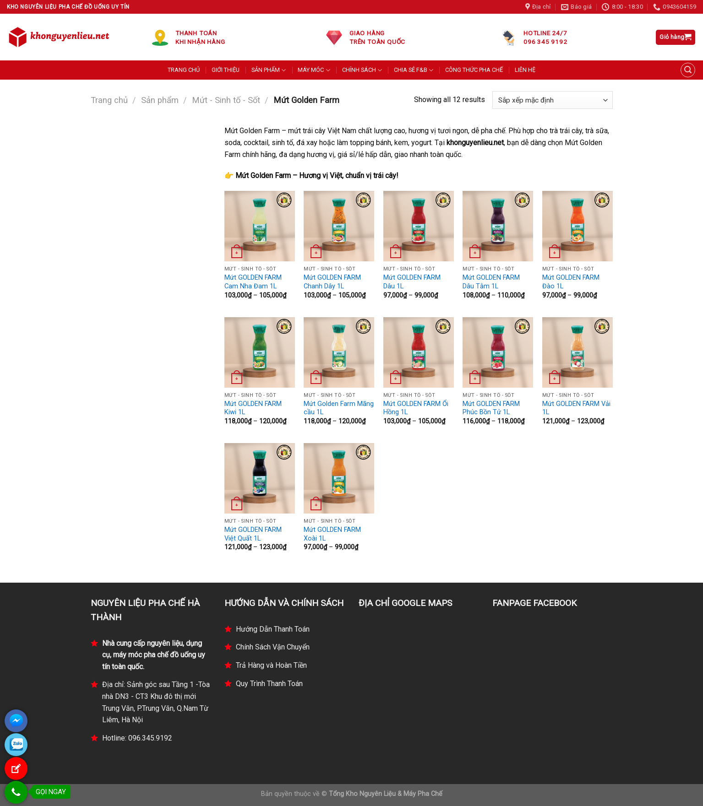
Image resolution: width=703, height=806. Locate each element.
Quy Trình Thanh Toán (269, 683)
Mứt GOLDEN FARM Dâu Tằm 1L (491, 282)
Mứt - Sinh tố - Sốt (226, 100)
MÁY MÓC (314, 70)
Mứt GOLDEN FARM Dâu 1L (412, 282)
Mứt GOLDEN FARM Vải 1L (576, 408)
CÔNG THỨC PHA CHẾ (474, 69)
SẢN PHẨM (268, 70)
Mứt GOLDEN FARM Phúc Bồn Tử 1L (491, 408)
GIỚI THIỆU (226, 69)
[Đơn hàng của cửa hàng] (552, 100)
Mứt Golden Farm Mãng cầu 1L (339, 408)
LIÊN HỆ (525, 69)
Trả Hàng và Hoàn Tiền (271, 665)
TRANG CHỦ (184, 69)
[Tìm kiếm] (688, 70)
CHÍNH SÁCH (362, 70)
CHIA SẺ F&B (413, 70)
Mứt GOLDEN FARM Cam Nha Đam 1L (253, 282)
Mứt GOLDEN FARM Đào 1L (570, 282)
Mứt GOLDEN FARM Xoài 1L (332, 534)
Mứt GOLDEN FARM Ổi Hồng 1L (415, 408)
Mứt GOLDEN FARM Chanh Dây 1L (332, 282)
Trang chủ (109, 100)
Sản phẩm (160, 100)
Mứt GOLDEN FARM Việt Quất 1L (253, 534)
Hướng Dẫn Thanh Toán (273, 629)
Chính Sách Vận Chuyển (273, 647)
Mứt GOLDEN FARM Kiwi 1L (253, 408)
